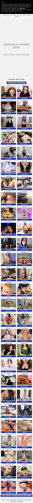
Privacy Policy (13, 499)
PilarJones (8, 206)
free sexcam (24, 143)
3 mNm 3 (8, 85)
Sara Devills (8, 115)
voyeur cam (8, 310)
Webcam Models (13, 501)
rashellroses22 (24, 404)
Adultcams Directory (7, 15)
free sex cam (8, 356)
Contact (7, 499)
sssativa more (8, 221)
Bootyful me (24, 191)
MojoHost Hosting (27, 499)
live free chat (24, 219)
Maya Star (24, 373)
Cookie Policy (19, 499)
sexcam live (24, 447)
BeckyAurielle (25, 85)
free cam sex (24, 386)
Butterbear (24, 176)
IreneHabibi (8, 282)
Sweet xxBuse (8, 449)
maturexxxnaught (24, 130)
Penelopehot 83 (8, 419)
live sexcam (8, 113)
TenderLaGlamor (24, 100)
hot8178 (24, 282)
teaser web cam (24, 250)
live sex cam (8, 265)
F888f (24, 388)
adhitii (24, 221)
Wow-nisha (8, 388)
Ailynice (24, 434)
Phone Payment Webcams (19, 15)
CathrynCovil (8, 328)
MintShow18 (24, 464)
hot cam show (24, 128)
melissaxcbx (24, 328)
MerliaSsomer (24, 252)
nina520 (8, 373)
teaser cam (24, 371)
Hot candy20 (24, 297)
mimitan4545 (8, 434)
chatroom (8, 295)
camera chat (24, 310)
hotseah (8, 358)
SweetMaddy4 (8, 313)
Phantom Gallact (8, 343)
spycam (24, 356)
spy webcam (24, 98)
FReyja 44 (8, 297)
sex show (8, 204)
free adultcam (8, 158)
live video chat (8, 98)
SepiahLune (8, 130)
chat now (8, 341)
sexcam (24, 417)
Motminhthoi (24, 161)
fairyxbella (8, 480)
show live (8, 401)
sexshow (24, 432)
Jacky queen (24, 313)
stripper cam (24, 401)
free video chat (8, 189)
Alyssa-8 (24, 267)
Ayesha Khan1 (8, 100)
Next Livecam (20, 79)
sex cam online (24, 295)
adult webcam (24, 234)
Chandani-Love (24, 343)
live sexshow (8, 250)
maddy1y (8, 252)
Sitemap (3, 499)
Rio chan (24, 237)
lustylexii (24, 419)
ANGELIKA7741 (24, 358)
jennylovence (9, 464)
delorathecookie (24, 449)
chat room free (8, 432)
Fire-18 (8, 267)
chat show (24, 265)
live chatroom (24, 158)
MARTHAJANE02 (24, 480)
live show (8, 128)
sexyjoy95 (8, 161)
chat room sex (24, 341)
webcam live (24, 174)
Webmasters (20, 501)
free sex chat (24, 113)
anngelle (8, 146)
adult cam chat (8, 234)
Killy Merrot (8, 237)
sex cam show (8, 174)
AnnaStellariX (24, 146)
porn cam (24, 189)
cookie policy (22, 8)
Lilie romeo (24, 115)
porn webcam (24, 462)
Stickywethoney (8, 404)
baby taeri (24, 206)
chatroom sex (8, 462)
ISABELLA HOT (8, 176)
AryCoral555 (8, 191)
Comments (11, 79)
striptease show (8, 477)
